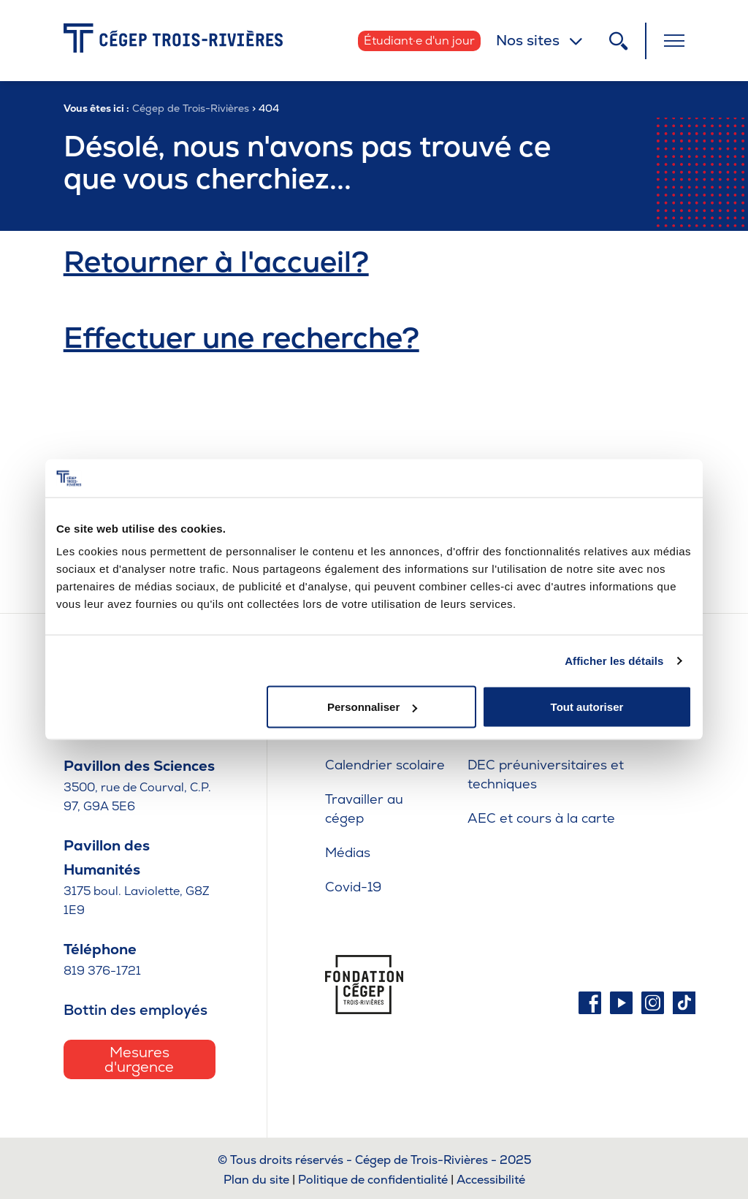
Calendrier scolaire (385, 764)
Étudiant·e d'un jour (419, 40)
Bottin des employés (135, 1009)
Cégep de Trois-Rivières (190, 108)
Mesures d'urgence (139, 1059)
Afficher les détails (614, 660)
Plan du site (256, 1179)
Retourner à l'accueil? (216, 262)
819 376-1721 (102, 970)
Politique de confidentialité (373, 1179)
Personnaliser (372, 707)
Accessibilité (491, 1179)
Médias (347, 852)
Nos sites (528, 40)
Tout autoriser (587, 707)
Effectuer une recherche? (241, 338)
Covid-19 (353, 886)
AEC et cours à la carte (541, 818)
